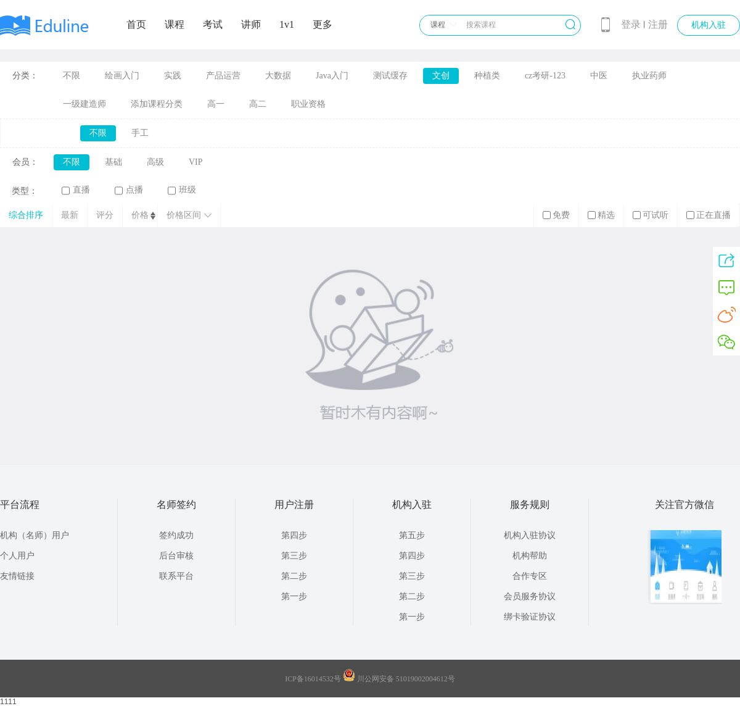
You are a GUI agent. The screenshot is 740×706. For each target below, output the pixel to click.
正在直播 (708, 215)
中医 (598, 75)
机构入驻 (708, 25)
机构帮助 (529, 555)
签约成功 (176, 535)
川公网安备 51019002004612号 (406, 679)
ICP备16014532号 (313, 679)
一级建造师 (84, 104)
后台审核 (176, 555)
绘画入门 (122, 75)
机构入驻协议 (530, 535)
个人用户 (17, 555)
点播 (129, 190)
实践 (172, 75)
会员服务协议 (530, 596)
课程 (174, 24)
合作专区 (529, 576)
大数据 (278, 75)
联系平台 (176, 576)
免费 (556, 215)
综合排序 (26, 215)
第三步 (294, 555)
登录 (631, 24)
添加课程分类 (157, 104)
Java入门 (332, 75)
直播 (76, 190)
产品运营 (223, 75)
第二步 (294, 576)
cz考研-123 (545, 75)
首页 (136, 24)
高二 (257, 104)
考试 (213, 24)
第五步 (412, 535)
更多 (322, 24)
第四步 (294, 535)
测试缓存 (390, 75)
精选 (601, 215)
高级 (155, 162)
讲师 (251, 24)
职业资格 (308, 104)
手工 (140, 133)
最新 (69, 215)
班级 (182, 190)
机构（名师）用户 (34, 535)
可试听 (650, 215)
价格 (140, 215)
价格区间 (189, 215)
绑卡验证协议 (530, 616)
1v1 (286, 24)
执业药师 (649, 75)
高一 (215, 104)
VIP (196, 162)
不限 (71, 75)
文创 (441, 75)
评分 (104, 215)
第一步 (294, 596)
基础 (113, 162)
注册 (658, 24)
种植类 (487, 75)
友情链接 (17, 576)
